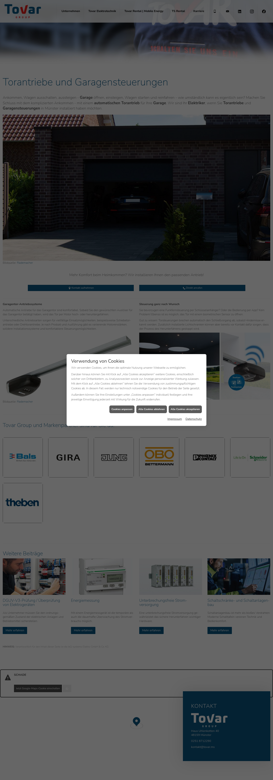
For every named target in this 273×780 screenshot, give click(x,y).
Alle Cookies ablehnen (151, 401)
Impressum (174, 410)
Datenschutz (193, 410)
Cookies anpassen (121, 401)
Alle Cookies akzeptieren (185, 401)
